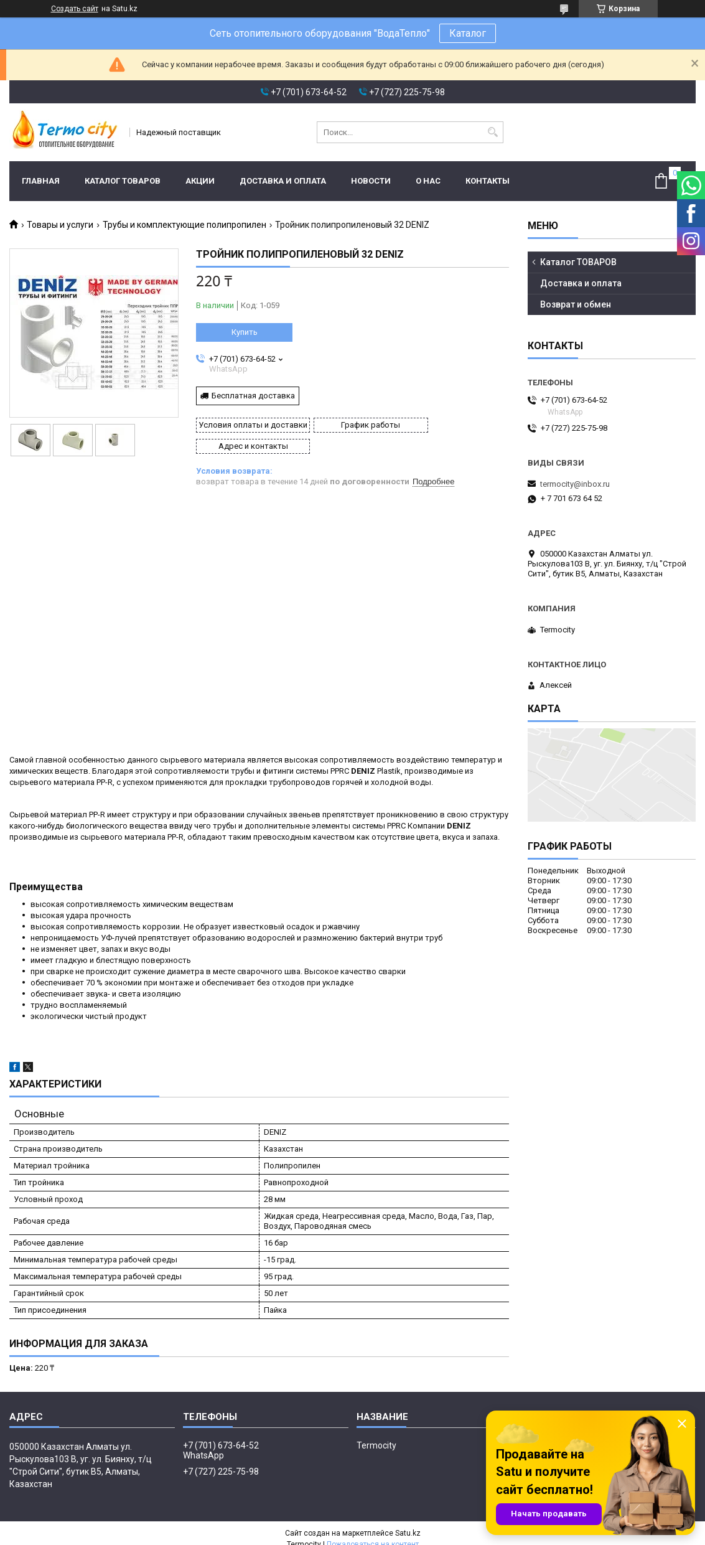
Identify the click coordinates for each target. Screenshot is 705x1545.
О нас (428, 180)
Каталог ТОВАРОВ (123, 180)
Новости (371, 180)
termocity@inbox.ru (575, 484)
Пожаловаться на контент (373, 1533)
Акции (200, 180)
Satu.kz (408, 1522)
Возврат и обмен (575, 304)
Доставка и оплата (283, 180)
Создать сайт (74, 8)
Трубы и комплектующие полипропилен (184, 225)
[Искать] (492, 132)
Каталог (467, 33)
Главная (41, 180)
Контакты (487, 180)
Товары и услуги (60, 225)
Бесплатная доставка (253, 395)
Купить (244, 332)
